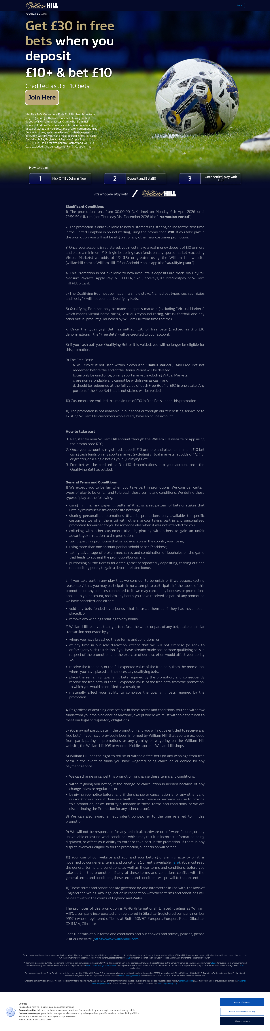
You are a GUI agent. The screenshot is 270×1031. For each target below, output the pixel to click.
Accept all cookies (242, 1002)
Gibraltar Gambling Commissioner (101, 966)
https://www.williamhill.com (116, 940)
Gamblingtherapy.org (167, 984)
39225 (214, 964)
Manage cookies (242, 1021)
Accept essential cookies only (242, 1012)
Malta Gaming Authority (129, 976)
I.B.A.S (241, 966)
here (175, 863)
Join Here (48, 98)
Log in (236, 5)
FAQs (127, 959)
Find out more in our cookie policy (35, 1019)
